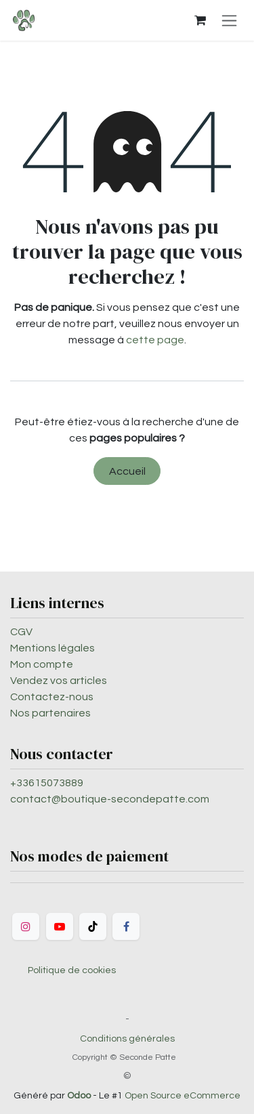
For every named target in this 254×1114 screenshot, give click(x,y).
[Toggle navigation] (229, 20)
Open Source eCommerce (182, 1095)
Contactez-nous (51, 696)
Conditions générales (127, 1039)
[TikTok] (92, 926)
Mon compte (41, 664)
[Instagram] (25, 926)
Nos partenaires (50, 713)
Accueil (127, 471)
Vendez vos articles (58, 680)
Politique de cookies (72, 970)
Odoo (80, 1095)
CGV (21, 631)
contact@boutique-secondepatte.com (109, 799)
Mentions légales (52, 648)
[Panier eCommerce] (200, 20)
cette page (155, 340)
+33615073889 (46, 782)
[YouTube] (59, 926)
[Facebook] (126, 926)
